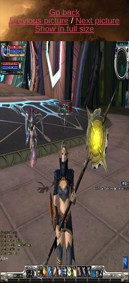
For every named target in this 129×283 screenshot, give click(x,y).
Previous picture (38, 20)
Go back (64, 12)
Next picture (98, 20)
